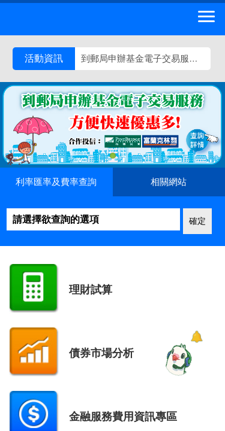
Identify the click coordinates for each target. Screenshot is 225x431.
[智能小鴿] (177, 359)
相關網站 (169, 182)
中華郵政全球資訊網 (75, 19)
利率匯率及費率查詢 (56, 182)
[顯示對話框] (196, 336)
